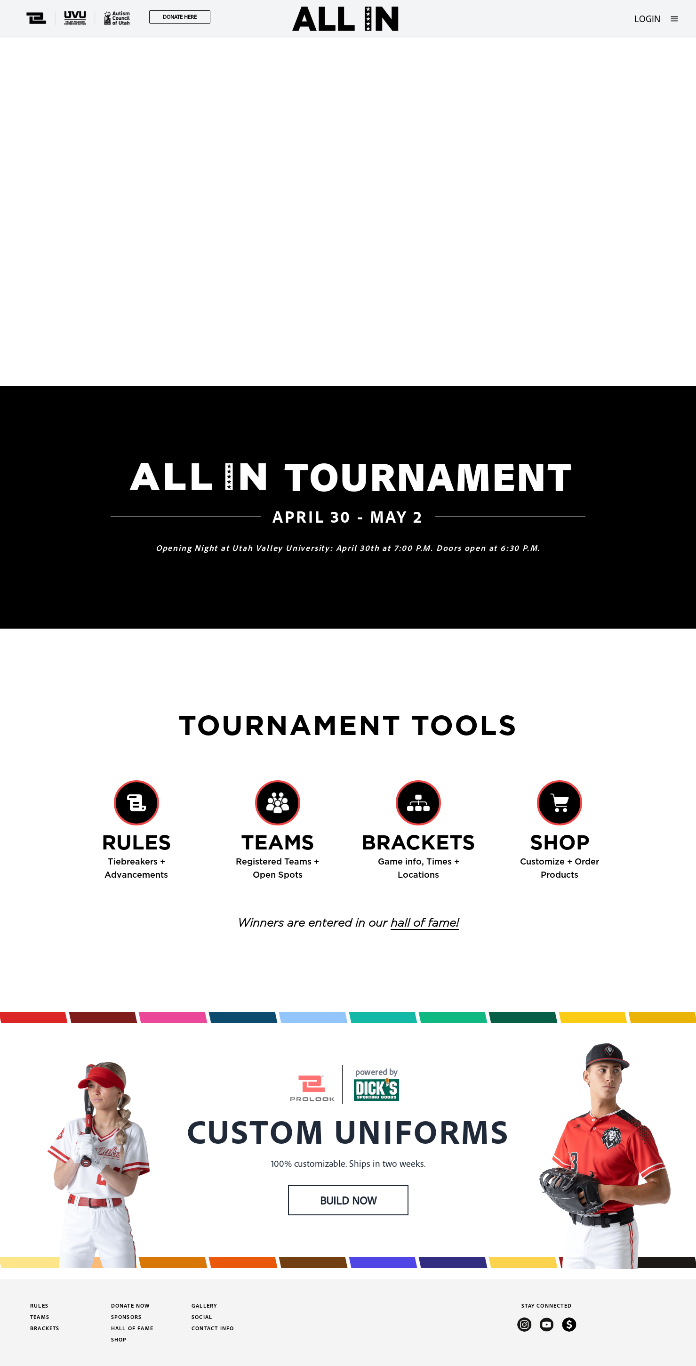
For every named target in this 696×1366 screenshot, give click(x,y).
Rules (39, 1305)
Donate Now (130, 1305)
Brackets (45, 1328)
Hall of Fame (132, 1328)
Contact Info (213, 1328)
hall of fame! (425, 923)
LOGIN (647, 18)
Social (202, 1316)
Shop (119, 1339)
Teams (39, 1316)
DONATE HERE (180, 16)
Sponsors (126, 1316)
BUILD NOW (348, 1200)
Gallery (204, 1305)
